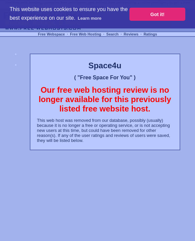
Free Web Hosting (85, 34)
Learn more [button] (89, 18)
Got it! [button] (158, 14)
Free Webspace (51, 34)
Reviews (131, 34)
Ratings (150, 34)
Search (112, 34)
